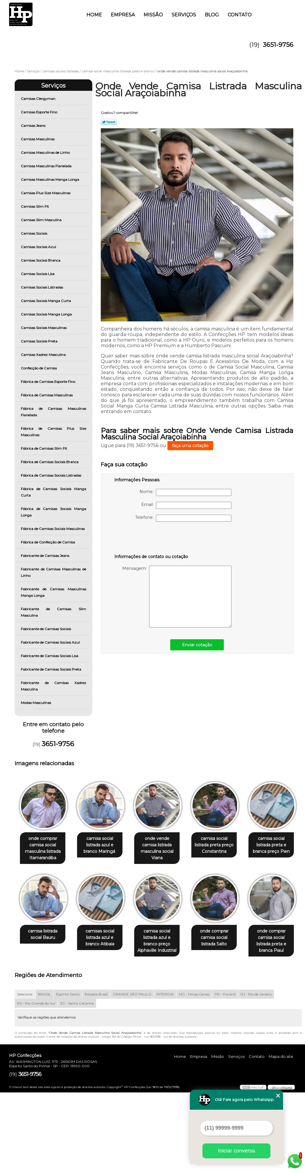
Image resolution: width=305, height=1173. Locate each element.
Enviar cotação (197, 644)
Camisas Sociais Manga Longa (47, 314)
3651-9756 (278, 44)
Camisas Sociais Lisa (38, 274)
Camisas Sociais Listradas (42, 287)
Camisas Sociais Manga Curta (46, 301)
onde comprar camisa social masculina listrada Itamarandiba (44, 848)
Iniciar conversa (236, 1151)
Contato (240, 15)
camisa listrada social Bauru (103, 935)
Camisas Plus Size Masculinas (46, 193)
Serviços (184, 15)
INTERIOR (165, 1075)
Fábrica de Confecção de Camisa (48, 542)
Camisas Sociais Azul (39, 247)
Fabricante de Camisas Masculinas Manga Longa (53, 592)
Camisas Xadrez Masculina (44, 354)
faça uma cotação (190, 445)
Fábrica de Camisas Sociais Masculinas (53, 528)
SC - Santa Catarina (77, 1084)
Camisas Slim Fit (35, 206)
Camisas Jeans (33, 125)
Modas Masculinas (36, 702)
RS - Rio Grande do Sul (36, 1084)
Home (94, 15)
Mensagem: (176, 597)
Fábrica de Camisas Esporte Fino (48, 381)
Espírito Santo (68, 1075)
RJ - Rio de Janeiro (256, 1075)
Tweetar (109, 122)
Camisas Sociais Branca (41, 260)
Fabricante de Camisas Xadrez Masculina (53, 686)
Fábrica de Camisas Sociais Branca (50, 462)
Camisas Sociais (34, 233)
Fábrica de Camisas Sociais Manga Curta (53, 492)
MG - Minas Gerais (194, 1075)
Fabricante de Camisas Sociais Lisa (50, 656)
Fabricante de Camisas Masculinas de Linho (53, 572)
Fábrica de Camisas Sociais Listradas (51, 475)
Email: (186, 505)
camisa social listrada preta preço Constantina (222, 845)
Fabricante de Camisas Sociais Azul (51, 642)
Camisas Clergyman (38, 98)
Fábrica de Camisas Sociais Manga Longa (53, 512)
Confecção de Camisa (39, 368)
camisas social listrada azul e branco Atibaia (163, 938)
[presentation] (151, 539)
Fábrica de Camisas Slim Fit (44, 448)
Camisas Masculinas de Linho (46, 152)
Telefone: (183, 518)
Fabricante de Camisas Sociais (46, 629)
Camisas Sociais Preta (39, 341)
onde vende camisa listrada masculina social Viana (163, 845)
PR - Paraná (225, 1075)
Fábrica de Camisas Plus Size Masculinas (53, 431)
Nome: (185, 492)
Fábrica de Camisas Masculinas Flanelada (53, 411)
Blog (212, 15)
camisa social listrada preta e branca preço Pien (44, 938)
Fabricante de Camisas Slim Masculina (53, 612)
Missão (153, 15)
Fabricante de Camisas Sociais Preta (51, 669)
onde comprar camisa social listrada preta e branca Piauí (103, 1024)
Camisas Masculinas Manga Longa (50, 179)
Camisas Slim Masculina (41, 220)
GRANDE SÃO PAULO (132, 1075)
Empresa (123, 15)
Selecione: (25, 1075)
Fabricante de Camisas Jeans (45, 555)
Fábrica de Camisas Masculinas (47, 395)
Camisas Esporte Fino (39, 112)
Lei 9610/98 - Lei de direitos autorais (170, 1117)
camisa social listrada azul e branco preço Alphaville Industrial (222, 938)
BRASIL (44, 1075)
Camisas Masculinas (38, 139)
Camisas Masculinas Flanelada (46, 166)
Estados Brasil (96, 1075)
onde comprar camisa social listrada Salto (44, 1024)
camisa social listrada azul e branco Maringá (103, 845)
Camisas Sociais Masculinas (44, 327)
